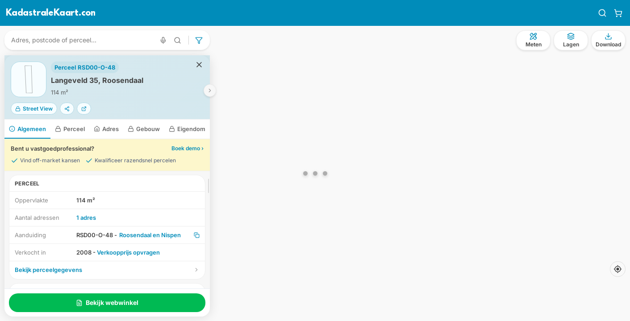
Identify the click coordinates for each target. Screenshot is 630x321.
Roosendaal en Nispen (150, 235)
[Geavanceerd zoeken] (177, 40)
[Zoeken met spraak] (163, 40)
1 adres (86, 217)
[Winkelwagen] (618, 13)
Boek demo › (187, 148)
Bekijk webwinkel (107, 302)
